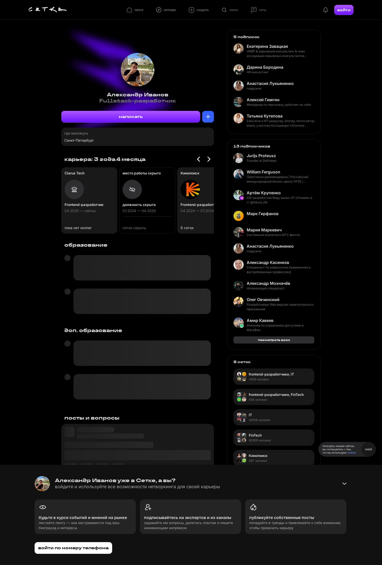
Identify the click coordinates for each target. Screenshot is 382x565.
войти (343, 9)
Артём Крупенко (264, 192)
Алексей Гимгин (263, 99)
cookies (351, 452)
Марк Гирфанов (262, 213)
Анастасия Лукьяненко (270, 83)
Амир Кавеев (260, 320)
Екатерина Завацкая (267, 46)
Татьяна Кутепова (265, 115)
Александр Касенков (268, 262)
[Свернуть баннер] (344, 484)
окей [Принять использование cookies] (368, 449)
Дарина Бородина (265, 67)
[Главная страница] (47, 10)
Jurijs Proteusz (261, 155)
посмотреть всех (274, 340)
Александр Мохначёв (268, 283)
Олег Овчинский (263, 299)
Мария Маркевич (264, 229)
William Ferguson (263, 171)
